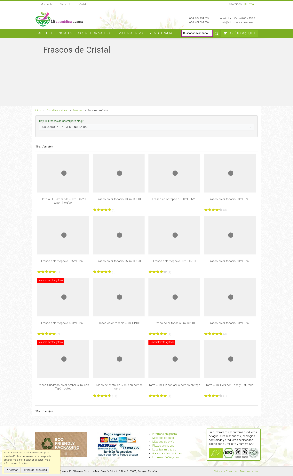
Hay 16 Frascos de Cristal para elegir (62, 121)
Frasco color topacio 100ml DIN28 (174, 199)
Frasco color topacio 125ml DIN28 (63, 261)
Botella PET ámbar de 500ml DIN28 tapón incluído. (63, 200)
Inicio (38, 110)
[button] (146, 127)
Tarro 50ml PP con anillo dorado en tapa (174, 385)
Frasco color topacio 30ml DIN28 (230, 261)
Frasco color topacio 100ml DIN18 (119, 199)
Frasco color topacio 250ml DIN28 (119, 261)
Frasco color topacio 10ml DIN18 (230, 199)
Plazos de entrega (163, 445)
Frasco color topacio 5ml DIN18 (174, 323)
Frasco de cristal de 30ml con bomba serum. (119, 386)
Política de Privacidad (226, 471)
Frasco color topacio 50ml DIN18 (119, 323)
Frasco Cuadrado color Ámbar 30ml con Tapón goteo (63, 386)
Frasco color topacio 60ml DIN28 (230, 323)
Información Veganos (165, 457)
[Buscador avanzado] (197, 33)
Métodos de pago (163, 437)
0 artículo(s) (237, 33)
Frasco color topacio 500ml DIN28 (63, 323)
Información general (164, 433)
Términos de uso (249, 471)
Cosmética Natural (56, 110)
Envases (77, 110)
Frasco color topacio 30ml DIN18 (174, 261)
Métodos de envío (163, 441)
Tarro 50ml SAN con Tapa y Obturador (230, 385)
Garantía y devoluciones (167, 453)
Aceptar (13, 469)
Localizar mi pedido (164, 449)
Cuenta (249, 4)
